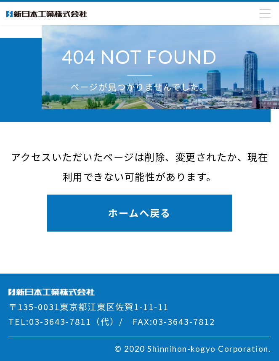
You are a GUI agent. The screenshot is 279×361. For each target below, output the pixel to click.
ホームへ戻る (139, 213)
